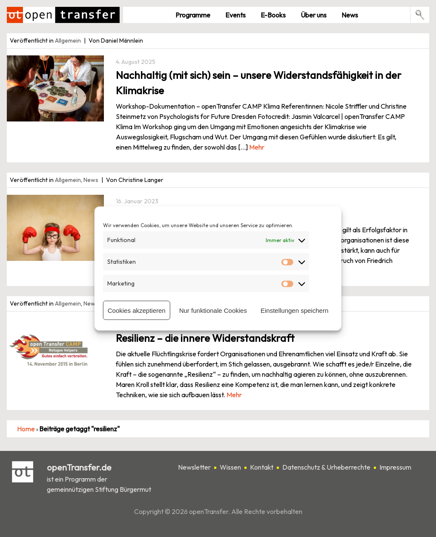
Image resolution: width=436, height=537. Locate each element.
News (349, 15)
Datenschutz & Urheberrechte (326, 467)
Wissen (230, 467)
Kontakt (261, 467)
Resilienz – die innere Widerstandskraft (205, 338)
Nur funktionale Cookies (213, 310)
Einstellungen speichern (294, 310)
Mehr (256, 147)
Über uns (314, 15)
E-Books (273, 15)
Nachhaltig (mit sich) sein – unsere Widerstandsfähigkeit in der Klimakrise (259, 83)
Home (26, 428)
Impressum (395, 467)
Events (235, 15)
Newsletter (194, 467)
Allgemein (68, 40)
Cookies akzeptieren (137, 310)
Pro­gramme (192, 15)
